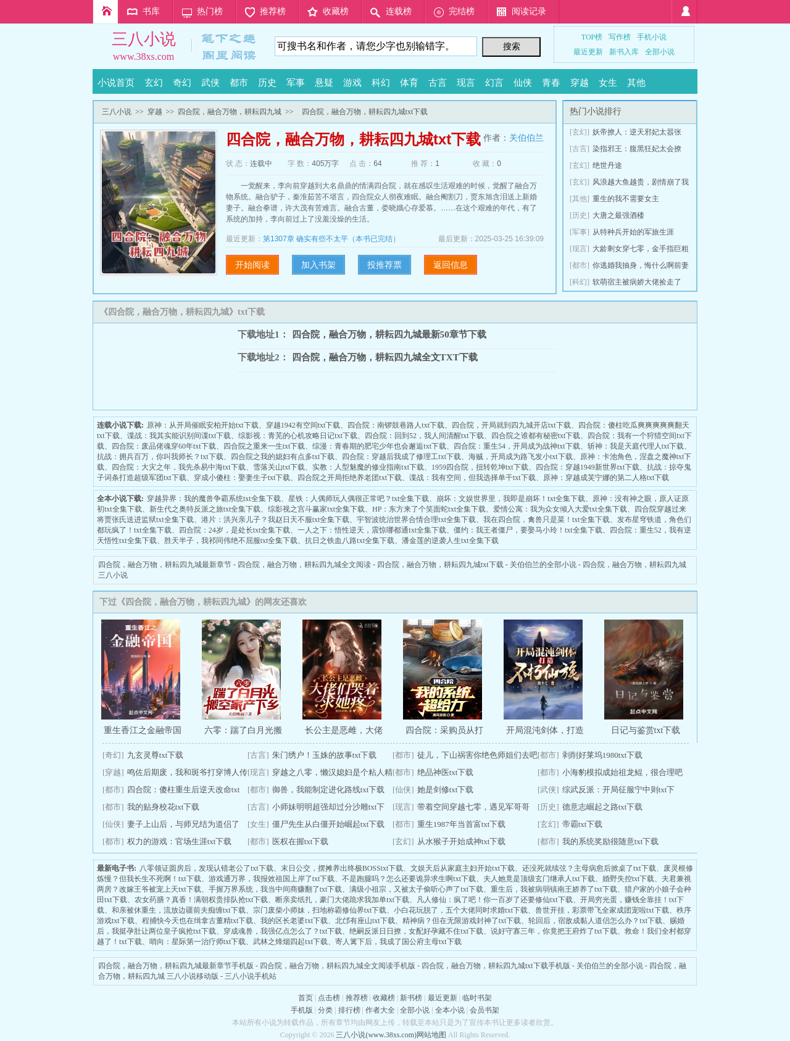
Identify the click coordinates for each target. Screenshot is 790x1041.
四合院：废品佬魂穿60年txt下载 (164, 446)
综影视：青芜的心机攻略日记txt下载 (297, 435)
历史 (267, 83)
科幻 (381, 83)
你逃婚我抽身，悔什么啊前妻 (640, 265)
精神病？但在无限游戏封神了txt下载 (462, 920)
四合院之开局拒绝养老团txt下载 (349, 477)
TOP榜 (591, 37)
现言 (466, 83)
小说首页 (116, 83)
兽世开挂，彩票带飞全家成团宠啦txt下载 (602, 910)
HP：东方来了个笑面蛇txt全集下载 (429, 509)
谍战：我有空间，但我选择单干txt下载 (472, 477)
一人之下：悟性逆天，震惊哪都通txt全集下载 (371, 530)
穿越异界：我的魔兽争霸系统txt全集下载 (214, 498)
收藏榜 (336, 11)
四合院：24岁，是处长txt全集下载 (235, 530)
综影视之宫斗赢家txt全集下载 (316, 509)
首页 (105, 11)
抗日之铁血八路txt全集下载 (349, 540)
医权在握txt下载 (300, 841)
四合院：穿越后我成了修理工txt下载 (401, 456)
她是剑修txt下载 (445, 789)
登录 (684, 11)
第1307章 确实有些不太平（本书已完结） (331, 238)
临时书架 (477, 997)
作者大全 (380, 1010)
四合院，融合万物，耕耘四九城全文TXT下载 (385, 357)
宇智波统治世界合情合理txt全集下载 (416, 519)
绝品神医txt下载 (445, 772)
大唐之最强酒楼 (618, 215)
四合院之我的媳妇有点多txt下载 (283, 456)
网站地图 (431, 1035)
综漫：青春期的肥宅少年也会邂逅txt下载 (379, 446)
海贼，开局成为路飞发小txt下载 (520, 456)
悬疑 (324, 83)
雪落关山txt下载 (279, 467)
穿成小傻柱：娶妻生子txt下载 (242, 477)
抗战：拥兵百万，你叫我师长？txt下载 (160, 456)
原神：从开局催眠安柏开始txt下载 (203, 425)
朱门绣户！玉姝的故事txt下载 (324, 755)
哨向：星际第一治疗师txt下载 (197, 941)
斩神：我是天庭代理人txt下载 (636, 446)
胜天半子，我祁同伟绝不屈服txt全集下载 (231, 540)
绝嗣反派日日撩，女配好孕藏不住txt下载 (416, 931)
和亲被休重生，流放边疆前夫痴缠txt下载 (179, 910)
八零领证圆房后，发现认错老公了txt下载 (206, 868)
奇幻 (182, 83)
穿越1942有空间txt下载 (303, 425)
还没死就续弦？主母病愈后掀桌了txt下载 (589, 868)
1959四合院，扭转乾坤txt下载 (479, 467)
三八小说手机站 (250, 976)
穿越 (579, 83)
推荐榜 (273, 11)
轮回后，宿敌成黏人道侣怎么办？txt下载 (595, 920)
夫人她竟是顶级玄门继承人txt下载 (539, 878)
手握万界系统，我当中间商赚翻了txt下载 (276, 889)
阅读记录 (529, 11)
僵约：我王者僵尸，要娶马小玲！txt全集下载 (528, 530)
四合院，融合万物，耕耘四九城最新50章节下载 (389, 334)
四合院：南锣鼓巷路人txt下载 (395, 425)
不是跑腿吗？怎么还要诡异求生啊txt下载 (409, 878)
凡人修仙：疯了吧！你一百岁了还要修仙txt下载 (495, 899)
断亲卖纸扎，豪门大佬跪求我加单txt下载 (342, 899)
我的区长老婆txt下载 (294, 920)
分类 (325, 1010)
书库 (151, 11)
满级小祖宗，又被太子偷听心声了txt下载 (416, 889)
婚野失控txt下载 (628, 878)
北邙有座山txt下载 (365, 920)
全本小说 (450, 1010)
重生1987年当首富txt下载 (461, 824)
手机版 (302, 1010)
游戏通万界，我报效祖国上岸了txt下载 (272, 878)
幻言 (494, 83)
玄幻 (153, 83)
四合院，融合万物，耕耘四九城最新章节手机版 (176, 965)
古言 (437, 83)
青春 (551, 83)
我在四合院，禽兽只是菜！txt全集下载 (546, 519)
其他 (636, 83)
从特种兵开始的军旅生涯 (633, 232)
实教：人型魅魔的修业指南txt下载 (368, 467)
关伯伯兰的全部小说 (543, 564)
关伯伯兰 (526, 138)
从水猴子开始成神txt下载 (461, 841)
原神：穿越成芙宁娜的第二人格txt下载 (606, 477)
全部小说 (660, 52)
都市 (239, 83)
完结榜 (462, 11)
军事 (295, 83)
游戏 (352, 83)
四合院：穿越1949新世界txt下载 (588, 467)
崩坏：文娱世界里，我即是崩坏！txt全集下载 (510, 498)
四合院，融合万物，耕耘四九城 (229, 111)
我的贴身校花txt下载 (163, 806)
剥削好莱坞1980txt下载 (602, 755)
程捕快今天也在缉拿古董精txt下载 (198, 920)
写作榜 (620, 37)
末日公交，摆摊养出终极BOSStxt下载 (342, 868)
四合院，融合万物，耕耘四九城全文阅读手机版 (337, 965)
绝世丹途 (607, 165)
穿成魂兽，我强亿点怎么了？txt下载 (283, 931)
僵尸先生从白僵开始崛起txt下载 (328, 824)
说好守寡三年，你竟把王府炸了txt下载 (554, 931)
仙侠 (523, 83)
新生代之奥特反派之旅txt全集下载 (205, 509)
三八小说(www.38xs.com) (376, 1035)
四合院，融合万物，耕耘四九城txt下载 (440, 564)
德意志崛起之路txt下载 (602, 806)
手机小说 (652, 37)
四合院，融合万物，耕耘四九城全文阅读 (304, 564)
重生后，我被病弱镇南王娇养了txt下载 (554, 889)
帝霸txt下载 (582, 824)
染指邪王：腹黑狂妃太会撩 (636, 148)
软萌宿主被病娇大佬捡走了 (636, 282)
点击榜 (329, 997)
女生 (608, 83)
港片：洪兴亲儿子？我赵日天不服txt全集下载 (275, 519)
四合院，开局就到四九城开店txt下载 (511, 425)
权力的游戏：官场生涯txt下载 (179, 841)
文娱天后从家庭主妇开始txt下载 (462, 868)
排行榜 (349, 1010)
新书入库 (624, 52)
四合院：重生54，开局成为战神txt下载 (517, 446)
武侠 (210, 83)
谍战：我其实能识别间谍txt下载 (179, 435)
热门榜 (210, 11)
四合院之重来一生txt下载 (264, 446)
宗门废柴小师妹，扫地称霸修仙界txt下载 (320, 910)
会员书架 (484, 1010)
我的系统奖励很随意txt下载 (610, 841)
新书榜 (411, 997)
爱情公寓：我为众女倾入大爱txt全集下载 (560, 509)
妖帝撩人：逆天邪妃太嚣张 (636, 132)
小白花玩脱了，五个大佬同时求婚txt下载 (461, 910)
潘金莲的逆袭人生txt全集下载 (450, 540)
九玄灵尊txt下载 (155, 755)
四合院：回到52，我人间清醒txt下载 (424, 435)
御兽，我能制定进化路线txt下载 (328, 789)
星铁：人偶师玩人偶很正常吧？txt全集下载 (359, 498)
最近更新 (588, 52)
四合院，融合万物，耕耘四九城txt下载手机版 (496, 965)
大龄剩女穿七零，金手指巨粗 (640, 248)
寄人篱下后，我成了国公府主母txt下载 (398, 941)
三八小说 (144, 39)
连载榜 (399, 11)
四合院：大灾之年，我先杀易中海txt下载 (179, 467)
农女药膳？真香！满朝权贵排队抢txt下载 (201, 899)
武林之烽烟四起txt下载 (290, 941)
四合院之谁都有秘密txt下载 (536, 435)
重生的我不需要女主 (625, 198)
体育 (409, 83)
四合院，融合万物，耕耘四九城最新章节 (164, 564)
